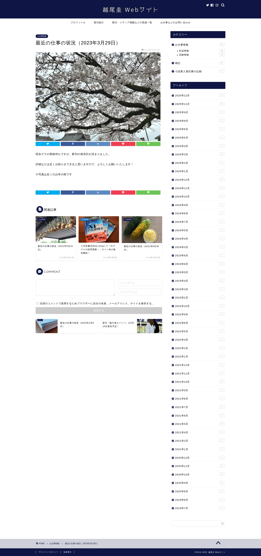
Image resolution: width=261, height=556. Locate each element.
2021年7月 (199, 407)
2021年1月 (199, 449)
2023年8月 (199, 255)
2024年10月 (199, 196)
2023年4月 (199, 280)
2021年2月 (199, 440)
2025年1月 (199, 171)
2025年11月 (199, 103)
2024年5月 (199, 230)
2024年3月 (199, 247)
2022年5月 (199, 331)
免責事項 (67, 552)
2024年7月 (199, 221)
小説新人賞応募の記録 (199, 71)
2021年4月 (199, 432)
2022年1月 (199, 356)
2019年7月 (199, 508)
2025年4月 (199, 145)
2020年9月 (199, 482)
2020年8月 (199, 491)
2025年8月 (199, 120)
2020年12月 (199, 457)
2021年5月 (199, 423)
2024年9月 (199, 204)
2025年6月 (199, 129)
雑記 (199, 62)
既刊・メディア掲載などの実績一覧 (132, 22)
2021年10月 (199, 381)
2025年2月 (199, 162)
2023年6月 (199, 263)
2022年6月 (199, 322)
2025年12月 (199, 95)
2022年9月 (199, 314)
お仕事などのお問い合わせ (175, 22)
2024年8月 (199, 213)
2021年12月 (199, 364)
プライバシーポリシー (48, 552)
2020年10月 (199, 474)
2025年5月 (199, 137)
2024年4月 (199, 238)
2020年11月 (199, 465)
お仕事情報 (41, 36)
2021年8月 (199, 398)
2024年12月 (199, 179)
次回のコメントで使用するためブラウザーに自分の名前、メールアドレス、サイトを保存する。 (97, 303)
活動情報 (201, 55)
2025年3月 (199, 154)
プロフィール (78, 22)
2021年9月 (199, 390)
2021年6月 (199, 415)
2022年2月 (199, 348)
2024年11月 (199, 188)
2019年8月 (199, 499)
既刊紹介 (99, 22)
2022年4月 (199, 339)
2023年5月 (199, 272)
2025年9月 (199, 112)
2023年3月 (199, 289)
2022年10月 (199, 305)
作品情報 (201, 51)
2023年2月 (199, 297)
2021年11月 (199, 373)
